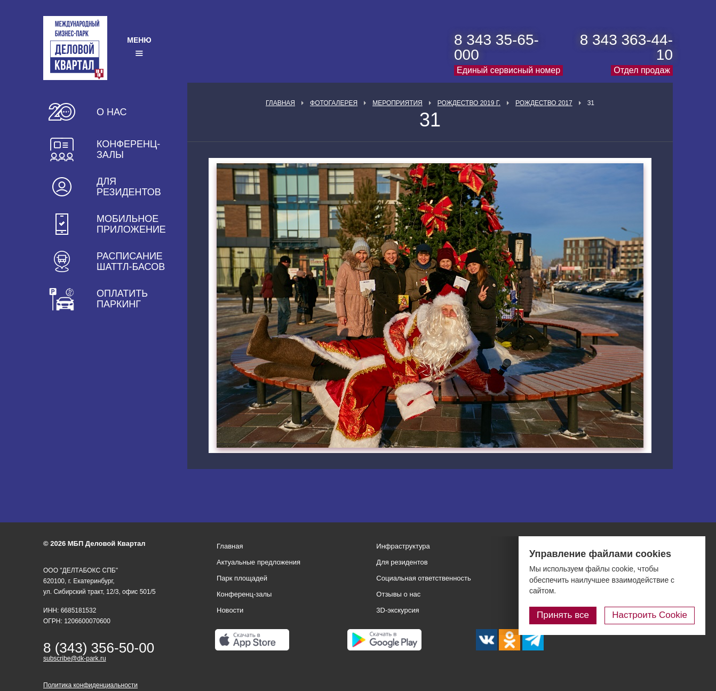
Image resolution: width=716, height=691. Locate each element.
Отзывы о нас (398, 594)
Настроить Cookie (649, 615)
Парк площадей (242, 578)
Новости (230, 610)
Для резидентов (129, 186)
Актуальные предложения (258, 562)
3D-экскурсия (397, 610)
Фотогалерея (333, 103)
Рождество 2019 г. (468, 103)
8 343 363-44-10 (626, 47)
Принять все (563, 615)
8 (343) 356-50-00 (98, 647)
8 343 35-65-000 (496, 47)
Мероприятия (397, 103)
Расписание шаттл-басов (131, 261)
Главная (280, 103)
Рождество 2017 (543, 103)
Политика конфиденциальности (90, 685)
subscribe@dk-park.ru (74, 658)
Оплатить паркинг (122, 298)
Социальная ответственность (423, 578)
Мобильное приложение (131, 224)
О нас (112, 112)
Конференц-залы (128, 149)
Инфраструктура (402, 546)
